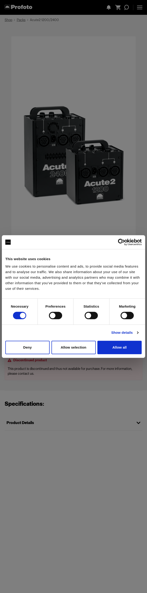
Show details (122, 332)
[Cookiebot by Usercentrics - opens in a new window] (121, 242)
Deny (27, 347)
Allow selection (73, 347)
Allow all (119, 347)
